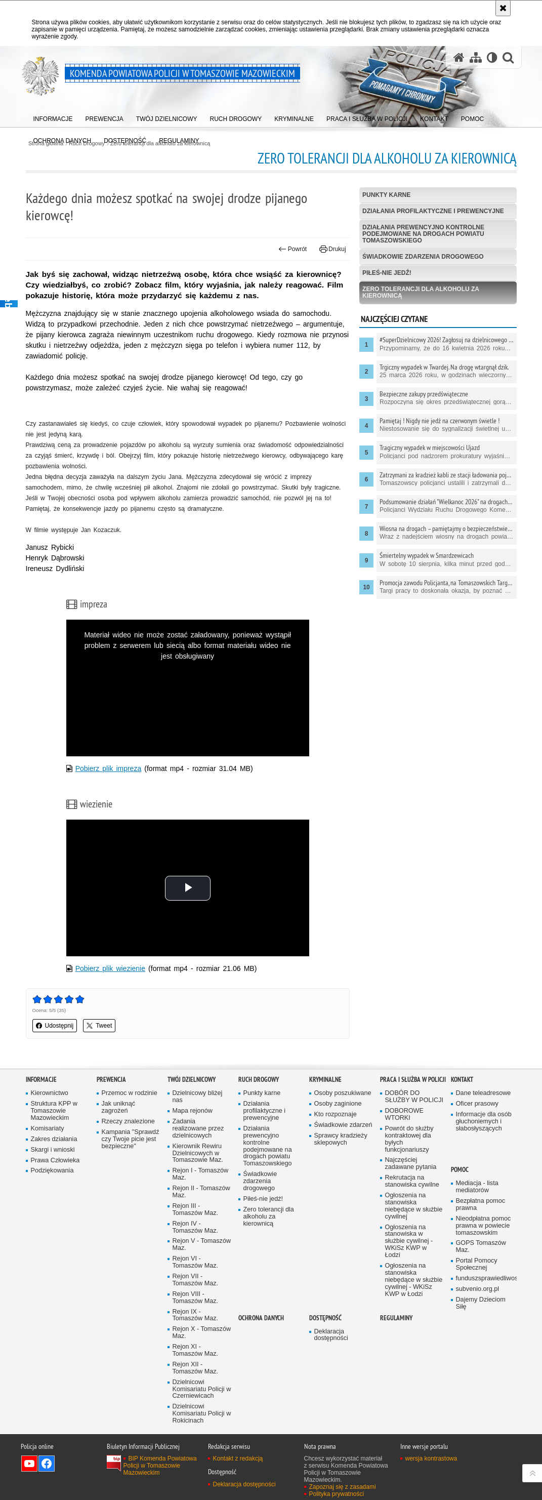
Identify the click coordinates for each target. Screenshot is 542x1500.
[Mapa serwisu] (476, 57)
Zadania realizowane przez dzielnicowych (198, 1128)
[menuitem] (53, 117)
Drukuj (332, 249)
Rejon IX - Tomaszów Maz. (196, 1315)
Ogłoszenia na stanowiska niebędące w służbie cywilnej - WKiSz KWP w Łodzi (414, 1280)
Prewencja (111, 1079)
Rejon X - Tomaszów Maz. (202, 1333)
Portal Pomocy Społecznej (476, 1264)
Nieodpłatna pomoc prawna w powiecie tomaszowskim (483, 1225)
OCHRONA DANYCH (261, 1318)
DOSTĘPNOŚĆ (325, 1318)
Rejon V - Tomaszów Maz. (202, 1244)
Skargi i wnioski (53, 1150)
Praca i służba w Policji (413, 1079)
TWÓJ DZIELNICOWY (192, 1079)
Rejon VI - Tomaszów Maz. (196, 1262)
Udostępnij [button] (55, 1025)
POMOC (460, 1169)
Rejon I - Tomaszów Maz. (201, 1174)
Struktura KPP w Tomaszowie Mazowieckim (54, 1111)
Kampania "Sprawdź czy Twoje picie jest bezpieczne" (130, 1139)
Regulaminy (396, 1318)
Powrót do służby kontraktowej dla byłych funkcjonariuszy (409, 1139)
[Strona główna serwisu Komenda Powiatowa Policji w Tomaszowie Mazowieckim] (459, 57)
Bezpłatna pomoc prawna (481, 1204)
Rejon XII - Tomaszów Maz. (196, 1368)
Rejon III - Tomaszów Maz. (196, 1210)
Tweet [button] (99, 1025)
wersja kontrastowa (431, 1458)
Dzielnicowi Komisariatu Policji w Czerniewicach (202, 1389)
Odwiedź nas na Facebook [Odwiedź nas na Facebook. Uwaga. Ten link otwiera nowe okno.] (46, 1463)
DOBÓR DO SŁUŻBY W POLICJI (414, 1097)
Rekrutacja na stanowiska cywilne (412, 1181)
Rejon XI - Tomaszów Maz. (196, 1350)
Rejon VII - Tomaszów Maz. (196, 1280)
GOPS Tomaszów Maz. (481, 1246)
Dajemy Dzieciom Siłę (481, 1303)
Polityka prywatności (336, 1493)
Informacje (41, 1079)
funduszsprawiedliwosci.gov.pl (485, 1278)
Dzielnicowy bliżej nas (198, 1097)
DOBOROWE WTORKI (404, 1114)
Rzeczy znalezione (128, 1121)
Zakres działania (54, 1139)
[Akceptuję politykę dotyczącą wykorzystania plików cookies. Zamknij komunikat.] (503, 8)
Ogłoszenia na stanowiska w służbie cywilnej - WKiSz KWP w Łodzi (409, 1241)
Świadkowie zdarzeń (343, 1125)
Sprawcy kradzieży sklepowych (340, 1139)
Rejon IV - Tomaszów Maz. (196, 1227)
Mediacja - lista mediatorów (477, 1187)
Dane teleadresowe (483, 1093)
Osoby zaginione (338, 1104)
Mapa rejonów (193, 1111)
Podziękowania (52, 1170)
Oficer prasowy (477, 1104)
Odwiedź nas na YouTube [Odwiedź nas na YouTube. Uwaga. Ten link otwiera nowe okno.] (29, 1463)
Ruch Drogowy (258, 1079)
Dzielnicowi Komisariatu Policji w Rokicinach (202, 1413)
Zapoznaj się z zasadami (342, 1486)
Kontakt (462, 1079)
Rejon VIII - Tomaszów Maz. (196, 1298)
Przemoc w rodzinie (129, 1093)
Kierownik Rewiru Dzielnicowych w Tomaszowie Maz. (198, 1153)
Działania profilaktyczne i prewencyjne (433, 211)
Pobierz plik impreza (108, 768)
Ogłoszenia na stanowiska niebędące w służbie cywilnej (414, 1206)
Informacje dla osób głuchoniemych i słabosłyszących (484, 1121)
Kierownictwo (49, 1093)
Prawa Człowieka (55, 1160)
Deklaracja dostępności (331, 1335)
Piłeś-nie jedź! (386, 272)
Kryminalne (325, 1079)
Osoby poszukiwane (342, 1093)
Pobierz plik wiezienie (110, 968)
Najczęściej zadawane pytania (411, 1163)
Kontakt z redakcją (238, 1458)
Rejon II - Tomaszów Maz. (201, 1192)
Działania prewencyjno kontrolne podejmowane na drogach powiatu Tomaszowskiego (423, 234)
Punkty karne (386, 194)
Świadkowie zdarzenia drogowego (423, 256)
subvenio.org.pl (477, 1289)
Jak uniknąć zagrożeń (119, 1107)
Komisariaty (47, 1128)
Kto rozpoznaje (335, 1114)
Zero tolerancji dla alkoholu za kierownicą (420, 292)
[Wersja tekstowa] (492, 57)
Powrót (292, 249)
